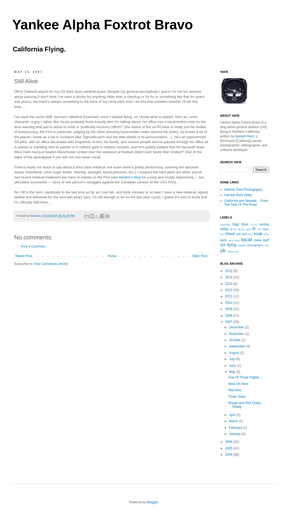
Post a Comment (33, 246)
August (234, 353)
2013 (229, 284)
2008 (229, 315)
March (234, 421)
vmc (236, 251)
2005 (229, 448)
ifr (254, 229)
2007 (229, 322)
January (235, 434)
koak (258, 234)
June (233, 366)
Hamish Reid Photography (243, 190)
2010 (229, 303)
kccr (222, 234)
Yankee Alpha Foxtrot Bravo (102, 24)
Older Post (199, 256)
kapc (266, 229)
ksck (223, 240)
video (230, 251)
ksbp (266, 234)
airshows (225, 224)
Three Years (237, 397)
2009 (229, 309)
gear (248, 229)
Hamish (35, 215)
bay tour (240, 224)
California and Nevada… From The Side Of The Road (246, 202)
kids (238, 234)
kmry (250, 234)
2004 (229, 455)
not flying (228, 245)
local (246, 239)
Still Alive (234, 390)
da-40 (233, 229)
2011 (229, 296)
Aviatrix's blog (130, 177)
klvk (244, 234)
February (236, 428)
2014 (229, 277)
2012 (229, 290)
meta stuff (261, 240)
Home (112, 256)
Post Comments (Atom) (51, 264)
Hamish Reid (244, 136)
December (237, 327)
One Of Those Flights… (245, 377)
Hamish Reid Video (238, 195)
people (242, 245)
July (232, 359)
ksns (231, 240)
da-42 (241, 229)
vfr (223, 251)
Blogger (152, 502)
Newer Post (23, 256)
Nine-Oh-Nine (238, 384)
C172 (254, 224)
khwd (230, 234)
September (237, 346)
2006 (229, 442)
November (237, 334)
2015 (229, 271)
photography (255, 245)
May (232, 372)
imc (259, 229)
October (235, 340)
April (232, 415)
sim (267, 245)
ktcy (237, 240)
